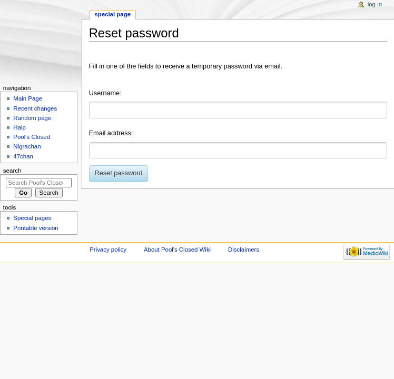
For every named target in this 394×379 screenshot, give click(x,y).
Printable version (35, 228)
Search (12, 170)
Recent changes (35, 108)
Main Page (27, 98)
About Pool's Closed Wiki (177, 249)
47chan (23, 156)
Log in (375, 4)
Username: (105, 93)
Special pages (32, 218)
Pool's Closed (31, 137)
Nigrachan (27, 146)
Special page (112, 14)
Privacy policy (108, 249)
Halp (19, 127)
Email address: (111, 133)
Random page (32, 118)
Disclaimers (243, 249)
